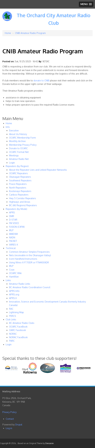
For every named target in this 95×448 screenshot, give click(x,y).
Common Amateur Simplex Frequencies (29, 251)
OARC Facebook (17, 330)
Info (8, 127)
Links (8, 280)
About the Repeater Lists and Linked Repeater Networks (38, 169)
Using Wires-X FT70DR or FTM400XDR (29, 262)
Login (12, 162)
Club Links (11, 319)
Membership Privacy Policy (23, 144)
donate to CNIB (41, 80)
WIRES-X (13, 244)
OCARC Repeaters (18, 173)
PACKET (13, 241)
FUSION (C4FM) (17, 226)
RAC (11, 308)
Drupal (18, 424)
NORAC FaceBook (18, 337)
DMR (11, 216)
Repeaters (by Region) (17, 166)
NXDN (12, 237)
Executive (14, 130)
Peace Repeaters (18, 184)
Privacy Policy (9, 412)
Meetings (14, 155)
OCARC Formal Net (19, 152)
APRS (12, 212)
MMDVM (13, 234)
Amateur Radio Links (19, 283)
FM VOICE (14, 223)
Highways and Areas (19, 201)
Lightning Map (16, 312)
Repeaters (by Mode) (16, 209)
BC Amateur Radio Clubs (21, 323)
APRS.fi (13, 298)
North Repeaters (17, 187)
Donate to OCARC (18, 148)
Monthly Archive (17, 141)
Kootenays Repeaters (20, 191)
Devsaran (49, 443)
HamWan (14, 276)
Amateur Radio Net (19, 159)
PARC (12, 340)
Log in (9, 428)
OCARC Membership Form (22, 137)
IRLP (11, 230)
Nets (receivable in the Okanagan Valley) (30, 255)
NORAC (13, 333)
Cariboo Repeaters (18, 194)
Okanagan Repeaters (20, 176)
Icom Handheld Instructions (23, 258)
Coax (11, 269)
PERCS (12, 316)
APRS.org (14, 294)
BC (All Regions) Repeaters (23, 205)
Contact (10, 418)
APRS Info (14, 291)
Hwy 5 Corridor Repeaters (22, 198)
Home (8, 33)
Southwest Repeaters (20, 180)
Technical (11, 248)
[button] (86, 4)
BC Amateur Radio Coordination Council (29, 287)
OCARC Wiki (15, 273)
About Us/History (18, 134)
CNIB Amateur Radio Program (30, 33)
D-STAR (13, 219)
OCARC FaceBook (18, 326)
